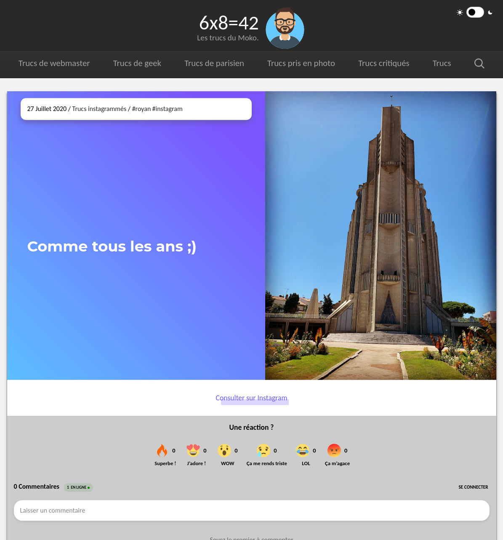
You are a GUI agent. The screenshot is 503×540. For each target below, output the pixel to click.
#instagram (167, 109)
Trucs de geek (137, 63)
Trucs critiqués (383, 63)
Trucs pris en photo (301, 63)
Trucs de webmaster (54, 63)
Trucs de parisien (214, 63)
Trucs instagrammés (99, 109)
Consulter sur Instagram (251, 397)
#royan (141, 109)
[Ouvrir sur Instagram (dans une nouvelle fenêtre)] (380, 235)
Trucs (442, 63)
